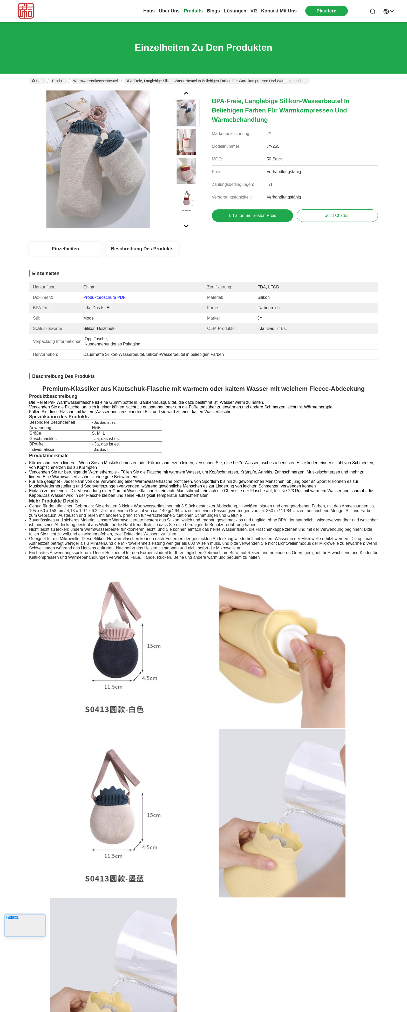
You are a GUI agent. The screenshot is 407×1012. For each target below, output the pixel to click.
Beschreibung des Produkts (142, 248)
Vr (253, 10)
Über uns (169, 10)
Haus (149, 10)
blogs (213, 10)
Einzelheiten (65, 248)
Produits (58, 81)
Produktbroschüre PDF (104, 297)
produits (193, 10)
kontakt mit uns (279, 10)
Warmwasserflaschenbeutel (95, 81)
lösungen (235, 10)
